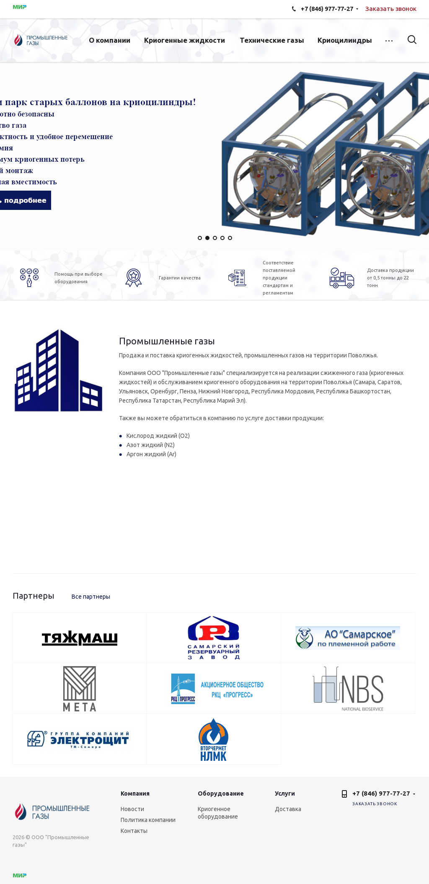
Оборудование (221, 793)
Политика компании (148, 820)
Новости (132, 809)
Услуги (285, 793)
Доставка (288, 809)
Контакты (134, 830)
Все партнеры (91, 596)
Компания (135, 793)
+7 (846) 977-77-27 (381, 793)
